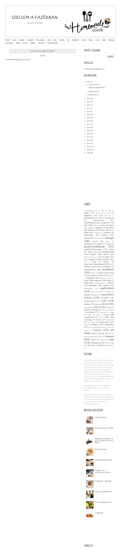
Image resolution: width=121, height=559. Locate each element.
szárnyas (94, 325)
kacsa (85, 262)
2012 (88, 140)
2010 (88, 146)
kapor (94, 262)
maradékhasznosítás (99, 283)
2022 (88, 108)
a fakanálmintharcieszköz (91, 210)
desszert (91, 230)
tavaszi (97, 329)
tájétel (103, 327)
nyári (104, 300)
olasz (96, 304)
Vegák (104, 40)
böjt (85, 225)
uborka (99, 336)
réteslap (98, 315)
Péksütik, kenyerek (52, 43)
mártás (106, 285)
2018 (88, 121)
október (87, 304)
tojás (102, 333)
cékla (95, 225)
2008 (88, 153)
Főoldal (7, 40)
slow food (110, 320)
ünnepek (109, 336)
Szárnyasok (30, 40)
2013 (88, 137)
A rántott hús (99, 513)
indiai (94, 257)
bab (110, 215)
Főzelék (90, 40)
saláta (106, 317)
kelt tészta (97, 267)
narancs (96, 295)
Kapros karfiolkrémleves (103, 491)
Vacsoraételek (9, 43)
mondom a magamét (104, 292)
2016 (88, 127)
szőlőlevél (96, 327)
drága (86, 232)
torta (109, 333)
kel (110, 264)
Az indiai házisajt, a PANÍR (104, 428)
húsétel (93, 254)
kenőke (107, 266)
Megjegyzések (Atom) (22, 59)
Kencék (97, 40)
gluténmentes (88, 244)
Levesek (14, 40)
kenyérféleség (89, 270)
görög (108, 244)
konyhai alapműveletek (106, 273)
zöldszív (111, 345)
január (107, 257)
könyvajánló (91, 275)
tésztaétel (94, 333)
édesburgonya (97, 233)
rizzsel (106, 315)
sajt (100, 317)
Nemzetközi (41, 43)
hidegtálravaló (108, 252)
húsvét (106, 254)
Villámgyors (111, 40)
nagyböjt (87, 295)
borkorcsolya (98, 220)
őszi (96, 307)
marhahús (93, 285)
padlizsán (108, 307)
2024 (88, 102)
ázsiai (101, 215)
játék (85, 259)
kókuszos (93, 273)
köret (101, 275)
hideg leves (92, 252)
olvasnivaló (87, 307)
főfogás (110, 237)
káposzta (106, 262)
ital (99, 257)
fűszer (107, 241)
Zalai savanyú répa (101, 449)
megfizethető (107, 288)
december (110, 228)
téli (112, 329)
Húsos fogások (40, 40)
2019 (88, 118)
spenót (86, 325)
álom (109, 210)
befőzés (101, 218)
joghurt (92, 259)
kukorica (102, 278)
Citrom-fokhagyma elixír (103, 502)
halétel (111, 249)
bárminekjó (88, 218)
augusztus (88, 215)
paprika (86, 310)
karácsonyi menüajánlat (93, 264)
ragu (112, 312)
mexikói (93, 292)
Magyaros (33, 43)
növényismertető (89, 301)
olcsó (104, 303)
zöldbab (92, 345)
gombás (99, 244)
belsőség (111, 218)
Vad (68, 40)
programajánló (104, 312)
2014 (88, 134)
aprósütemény (99, 213)
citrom (102, 225)
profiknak (91, 312)
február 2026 (93, 91)
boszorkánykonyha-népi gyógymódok (97, 223)
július (99, 259)
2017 (88, 124)
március (110, 283)
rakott (90, 315)
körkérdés (111, 275)
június (107, 259)
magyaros (98, 280)
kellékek (87, 267)
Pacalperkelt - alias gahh (103, 481)
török (85, 336)
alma (102, 210)
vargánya (103, 340)
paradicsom (97, 310)
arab (108, 213)
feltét (95, 238)
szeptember (109, 325)
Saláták (18, 43)
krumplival (90, 278)
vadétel (93, 340)
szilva (89, 327)
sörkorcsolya (104, 322)
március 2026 (93, 84)
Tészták (83, 40)
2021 (88, 111)
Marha (55, 40)
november (105, 298)
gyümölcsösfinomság (92, 249)
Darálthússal (75, 40)
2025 (88, 99)
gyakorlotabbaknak (94, 246)
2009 (88, 150)
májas (109, 280)
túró (92, 336)
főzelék (95, 241)
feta (101, 238)
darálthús (99, 228)
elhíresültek (89, 235)
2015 (88, 130)
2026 (88, 82)
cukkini (111, 225)
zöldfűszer (101, 345)
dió (111, 230)
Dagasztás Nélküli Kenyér (103, 460)
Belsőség (61, 40)
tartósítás (86, 330)
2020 (88, 114)
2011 (88, 143)
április (86, 213)
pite (105, 310)
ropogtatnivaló (89, 317)
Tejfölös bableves (101, 417)
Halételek (22, 40)
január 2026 (93, 95)
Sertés (49, 40)
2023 (88, 105)
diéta (102, 230)
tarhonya (109, 327)
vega (111, 339)
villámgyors (95, 343)
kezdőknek (108, 269)
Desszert (25, 43)
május (86, 283)
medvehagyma (88, 288)
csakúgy (90, 228)
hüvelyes (86, 257)
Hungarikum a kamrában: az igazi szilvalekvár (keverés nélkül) (104, 440)
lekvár (110, 278)
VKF (106, 343)
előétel (104, 235)
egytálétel (107, 233)
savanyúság (88, 320)
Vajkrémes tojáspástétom (96, 87)
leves (86, 280)
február (87, 238)
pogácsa (111, 310)
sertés (98, 320)
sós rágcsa (91, 322)
